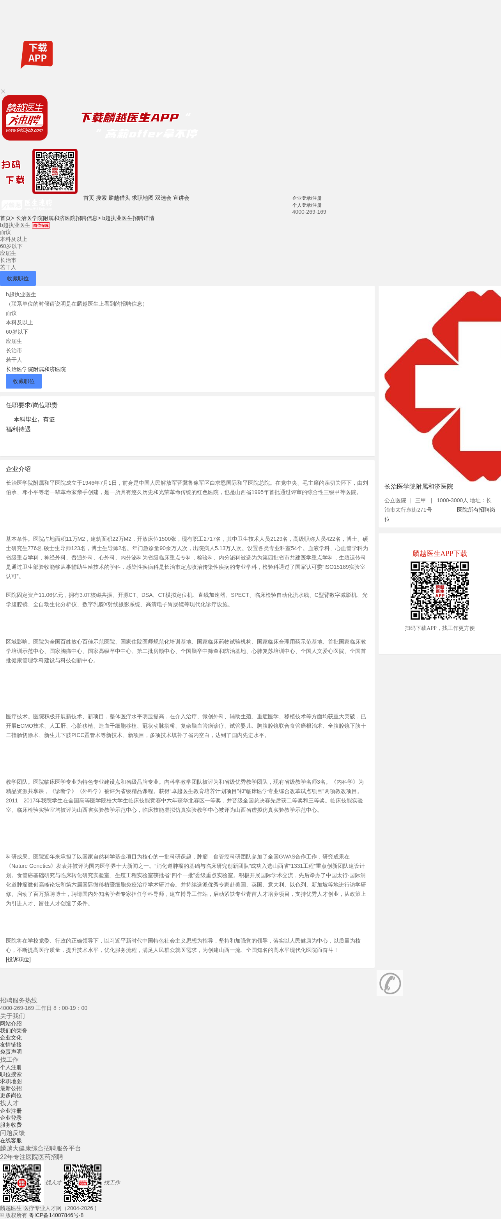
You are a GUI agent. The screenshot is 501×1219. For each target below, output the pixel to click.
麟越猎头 (119, 198)
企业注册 (11, 1111)
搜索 (101, 198)
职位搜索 (11, 1074)
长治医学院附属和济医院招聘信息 (58, 218)
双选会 (163, 198)
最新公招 (11, 1088)
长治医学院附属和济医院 (36, 369)
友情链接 (11, 1044)
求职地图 (143, 198)
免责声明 (11, 1051)
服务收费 (11, 1125)
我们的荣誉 (13, 1030)
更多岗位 (11, 1095)
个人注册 (11, 1067)
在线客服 (11, 1140)
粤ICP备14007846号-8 (56, 1215)
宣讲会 (181, 198)
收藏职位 (18, 278)
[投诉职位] (18, 959)
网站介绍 (11, 1023)
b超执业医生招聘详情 (128, 218)
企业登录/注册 (307, 198)
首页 (88, 198)
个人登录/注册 (307, 205)
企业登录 (11, 1118)
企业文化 (11, 1037)
